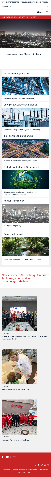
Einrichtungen (42, 2)
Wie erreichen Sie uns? (10, 470)
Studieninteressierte (10, 2)
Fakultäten (6, 6)
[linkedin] (35, 464)
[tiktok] (42, 464)
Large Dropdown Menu (9, 456)
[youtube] (45, 464)
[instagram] (38, 464)
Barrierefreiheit (43, 470)
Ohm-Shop (21, 472)
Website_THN (5, 12)
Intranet (29, 472)
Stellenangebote (28, 2)
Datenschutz (32, 470)
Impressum (23, 470)
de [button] (39, 12)
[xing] (48, 464)
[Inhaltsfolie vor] (48, 33)
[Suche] (47, 6)
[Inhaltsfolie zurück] (2, 33)
